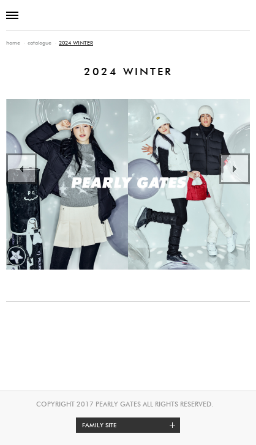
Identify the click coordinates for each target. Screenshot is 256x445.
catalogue (39, 42)
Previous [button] (21, 168)
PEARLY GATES (128, 15)
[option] (128, 184)
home (13, 42)
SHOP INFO (242, 15)
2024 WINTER (76, 42)
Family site (131, 425)
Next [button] (234, 168)
